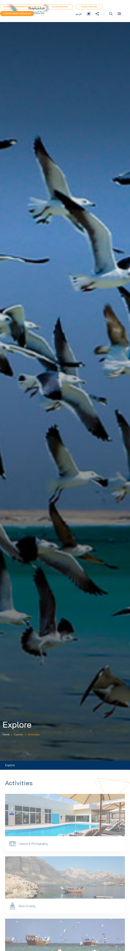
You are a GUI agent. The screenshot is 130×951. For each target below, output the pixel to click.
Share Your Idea (89, 7)
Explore (10, 765)
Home (6, 734)
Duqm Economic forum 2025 (17, 13)
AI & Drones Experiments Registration (22, 7)
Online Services (60, 7)
